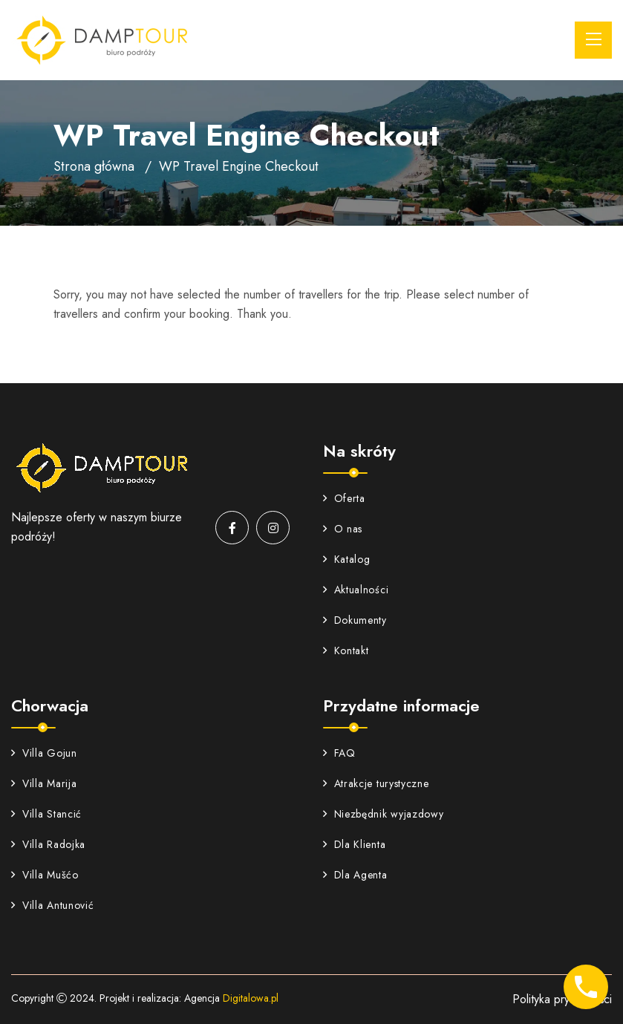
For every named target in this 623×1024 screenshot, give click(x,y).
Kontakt (346, 650)
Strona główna (93, 166)
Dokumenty (355, 620)
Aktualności (356, 589)
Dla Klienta (354, 844)
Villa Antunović (52, 905)
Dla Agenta (355, 874)
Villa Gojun (44, 753)
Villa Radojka (48, 844)
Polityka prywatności (562, 999)
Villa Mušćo (45, 874)
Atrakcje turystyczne (376, 783)
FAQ (339, 753)
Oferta (344, 498)
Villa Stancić (46, 813)
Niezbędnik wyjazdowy (383, 813)
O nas (343, 528)
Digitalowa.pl (250, 998)
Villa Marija (43, 783)
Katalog (347, 559)
